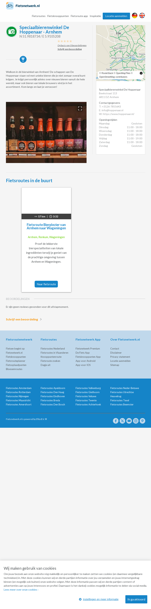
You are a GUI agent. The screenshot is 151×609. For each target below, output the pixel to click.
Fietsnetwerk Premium (88, 348)
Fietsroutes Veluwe (86, 396)
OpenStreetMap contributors (113, 77)
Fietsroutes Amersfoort (18, 404)
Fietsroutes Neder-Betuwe (124, 388)
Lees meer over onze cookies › (21, 589)
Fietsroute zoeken (50, 360)
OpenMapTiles (123, 73)
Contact (114, 348)
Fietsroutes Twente (86, 400)
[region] (120, 53)
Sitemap (114, 364)
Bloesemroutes (14, 369)
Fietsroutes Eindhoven (53, 396)
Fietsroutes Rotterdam (18, 392)
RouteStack (107, 73)
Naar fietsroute (46, 284)
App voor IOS (83, 364)
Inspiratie (95, 16)
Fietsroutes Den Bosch (53, 404)
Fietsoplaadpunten (16, 364)
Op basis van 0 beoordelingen (72, 45)
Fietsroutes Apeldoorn (53, 388)
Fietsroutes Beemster (122, 404)
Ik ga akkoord (136, 599)
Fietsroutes (39, 16)
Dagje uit (45, 364)
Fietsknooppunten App (88, 356)
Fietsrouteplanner (15, 360)
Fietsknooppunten (58, 16)
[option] (46, 132)
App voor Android (85, 360)
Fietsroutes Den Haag (52, 392)
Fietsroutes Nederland (53, 348)
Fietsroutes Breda (50, 400)
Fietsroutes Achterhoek (88, 404)
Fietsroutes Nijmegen (17, 396)
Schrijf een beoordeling (24, 319)
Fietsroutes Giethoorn (88, 392)
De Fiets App (83, 352)
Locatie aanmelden (116, 16)
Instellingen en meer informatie (98, 599)
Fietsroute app (79, 16)
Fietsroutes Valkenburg (88, 388)
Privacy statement (120, 356)
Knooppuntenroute (51, 356)
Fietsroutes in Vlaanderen (54, 352)
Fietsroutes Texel (119, 400)
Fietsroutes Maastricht (18, 400)
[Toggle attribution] (141, 73)
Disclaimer (116, 352)
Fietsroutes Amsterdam (19, 388)
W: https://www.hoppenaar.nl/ (116, 114)
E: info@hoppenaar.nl (111, 110)
